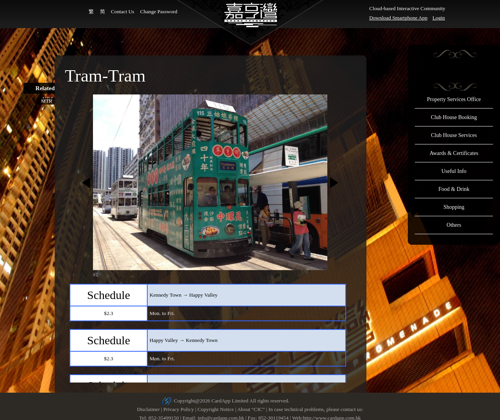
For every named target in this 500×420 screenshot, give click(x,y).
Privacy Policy (178, 409)
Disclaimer (148, 409)
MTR (46, 101)
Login (438, 18)
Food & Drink (453, 189)
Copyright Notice (216, 409)
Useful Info (453, 171)
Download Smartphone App (398, 18)
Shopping (453, 207)
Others (453, 225)
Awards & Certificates (454, 153)
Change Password (158, 11)
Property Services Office (454, 99)
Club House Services (454, 135)
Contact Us (122, 11)
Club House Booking (454, 117)
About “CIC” (251, 409)
